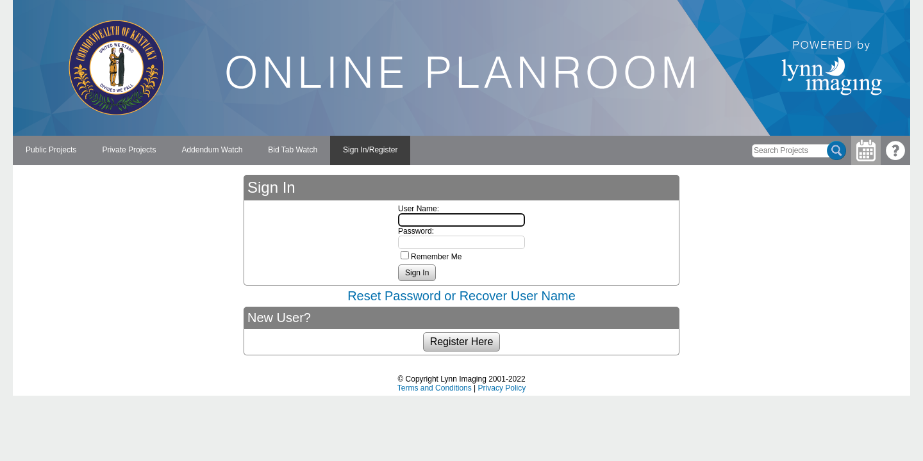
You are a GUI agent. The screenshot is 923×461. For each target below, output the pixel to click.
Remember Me (436, 256)
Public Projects (51, 149)
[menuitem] (51, 150)
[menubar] (211, 150)
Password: (416, 231)
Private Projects (129, 149)
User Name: (418, 208)
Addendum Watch (211, 149)
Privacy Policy (502, 388)
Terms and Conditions (434, 388)
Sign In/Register (370, 149)
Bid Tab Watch (292, 149)
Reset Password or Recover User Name (461, 296)
